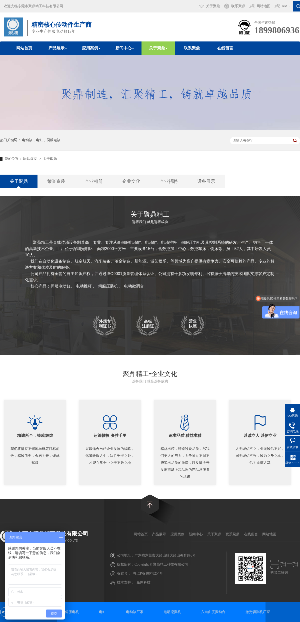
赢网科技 (143, 582)
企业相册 (94, 181)
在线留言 (225, 48)
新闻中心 (196, 534)
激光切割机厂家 (258, 612)
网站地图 (263, 6)
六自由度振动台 (213, 612)
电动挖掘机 (172, 612)
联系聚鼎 (238, 6)
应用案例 (177, 534)
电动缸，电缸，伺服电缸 (41, 140)
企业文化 (131, 181)
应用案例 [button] (91, 48)
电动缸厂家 (135, 612)
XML (286, 6)
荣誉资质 (56, 181)
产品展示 (159, 534)
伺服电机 (72, 612)
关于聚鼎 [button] (158, 48)
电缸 (102, 612)
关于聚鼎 (213, 6)
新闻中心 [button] (125, 48)
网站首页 (24, 48)
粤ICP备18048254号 (148, 573)
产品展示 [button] (57, 48)
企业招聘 (169, 181)
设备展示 (206, 181)
